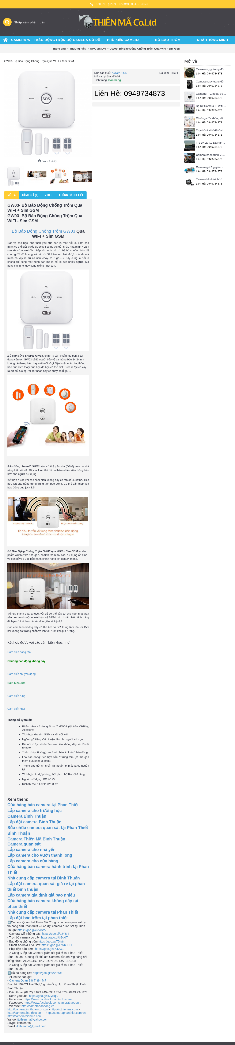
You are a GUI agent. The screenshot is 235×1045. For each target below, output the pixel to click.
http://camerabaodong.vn (38, 1006)
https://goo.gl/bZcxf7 (54, 937)
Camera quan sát (24, 844)
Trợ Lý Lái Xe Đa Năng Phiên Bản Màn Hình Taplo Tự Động (211, 142)
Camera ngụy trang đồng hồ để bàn (211, 81)
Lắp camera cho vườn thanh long (39, 855)
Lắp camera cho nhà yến (31, 849)
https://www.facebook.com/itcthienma (48, 999)
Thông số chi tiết (71, 195)
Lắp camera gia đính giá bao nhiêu (41, 895)
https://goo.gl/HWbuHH (56, 945)
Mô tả (11, 195)
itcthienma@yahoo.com (32, 1019)
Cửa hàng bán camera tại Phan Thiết (43, 804)
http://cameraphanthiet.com (25, 1012)
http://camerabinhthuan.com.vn (27, 1009)
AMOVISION (119, 72)
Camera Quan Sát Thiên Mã (27, 980)
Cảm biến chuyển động (21, 674)
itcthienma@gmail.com (31, 1026)
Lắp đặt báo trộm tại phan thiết (37, 918)
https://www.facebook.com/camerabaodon (51, 1002)
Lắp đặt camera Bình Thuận (34, 822)
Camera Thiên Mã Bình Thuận (36, 839)
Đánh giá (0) (30, 195)
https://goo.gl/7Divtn (51, 941)
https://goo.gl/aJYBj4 (55, 933)
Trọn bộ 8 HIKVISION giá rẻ (211, 130)
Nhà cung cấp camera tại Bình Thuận (43, 878)
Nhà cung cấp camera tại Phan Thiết (42, 912)
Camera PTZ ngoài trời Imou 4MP (211, 93)
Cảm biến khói (16, 708)
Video (48, 195)
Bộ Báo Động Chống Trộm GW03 (43, 231)
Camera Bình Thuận (26, 816)
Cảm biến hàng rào (19, 652)
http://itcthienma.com (64, 1009)
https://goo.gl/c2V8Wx (32, 930)
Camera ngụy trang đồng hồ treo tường (211, 69)
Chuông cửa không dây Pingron (211, 118)
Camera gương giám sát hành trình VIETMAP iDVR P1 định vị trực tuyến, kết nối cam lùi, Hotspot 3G (211, 167)
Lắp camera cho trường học (34, 810)
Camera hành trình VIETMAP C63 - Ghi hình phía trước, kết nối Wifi (211, 154)
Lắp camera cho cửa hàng (32, 861)
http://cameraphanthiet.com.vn (66, 1012)
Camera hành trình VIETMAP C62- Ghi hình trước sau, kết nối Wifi (211, 179)
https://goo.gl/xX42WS (50, 949)
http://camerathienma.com (24, 1016)
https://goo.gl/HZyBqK (43, 996)
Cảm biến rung (16, 695)
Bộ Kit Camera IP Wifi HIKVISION (211, 106)
